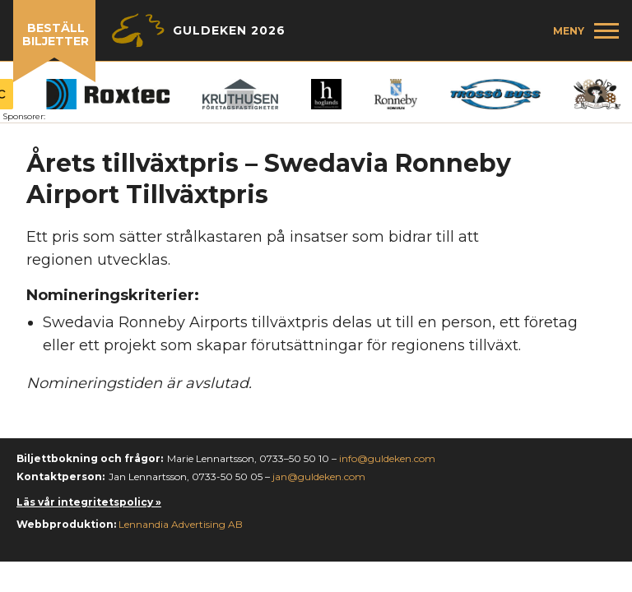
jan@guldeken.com (318, 476)
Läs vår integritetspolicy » (88, 502)
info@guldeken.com (387, 458)
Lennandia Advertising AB (180, 524)
